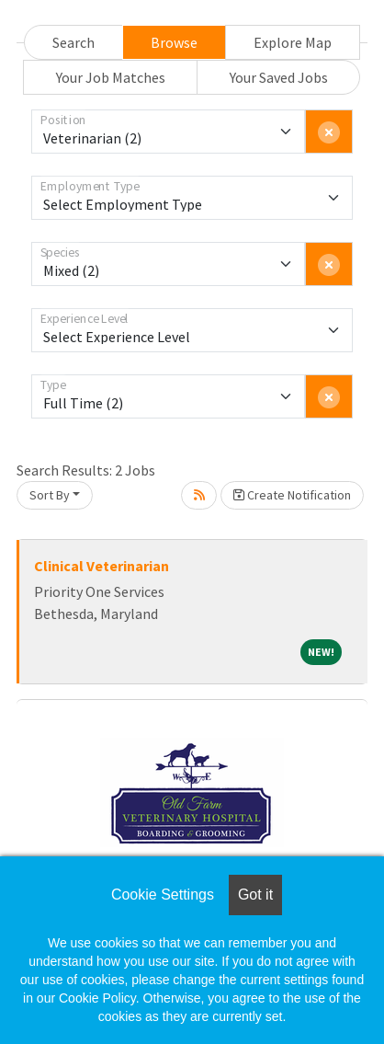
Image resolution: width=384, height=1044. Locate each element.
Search (73, 42)
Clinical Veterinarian (101, 565)
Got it (255, 894)
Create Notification (292, 495)
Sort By (49, 495)
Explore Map (293, 42)
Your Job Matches (110, 77)
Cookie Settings (162, 894)
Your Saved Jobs (279, 77)
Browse (174, 42)
